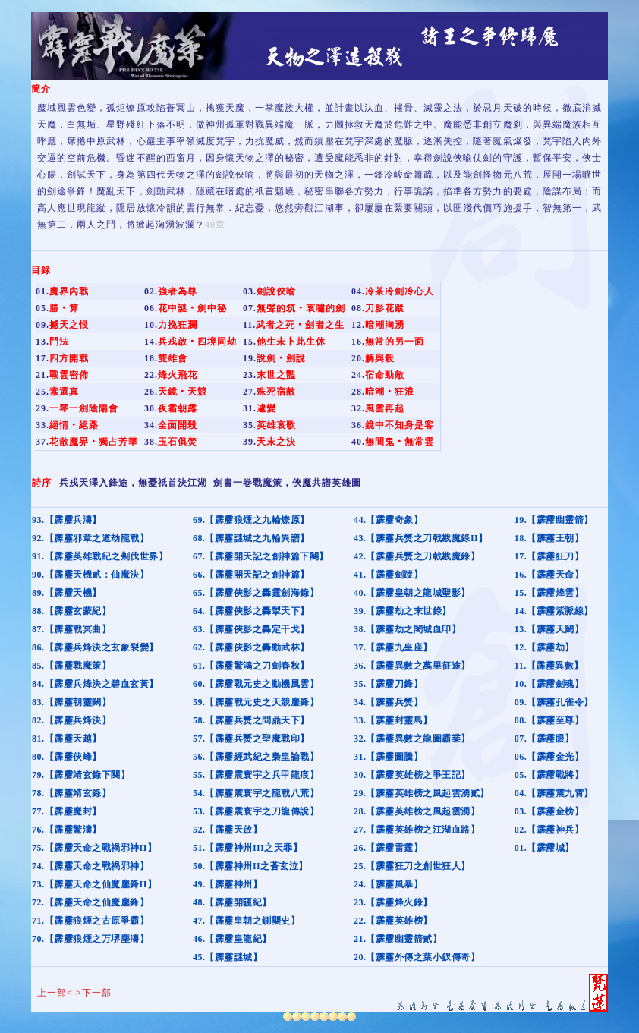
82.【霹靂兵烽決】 (71, 720)
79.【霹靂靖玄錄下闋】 (81, 775)
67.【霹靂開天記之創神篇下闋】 (261, 556)
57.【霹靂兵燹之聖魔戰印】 (251, 738)
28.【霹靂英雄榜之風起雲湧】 (417, 811)
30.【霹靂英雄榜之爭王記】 (412, 775)
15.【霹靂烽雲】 (549, 592)
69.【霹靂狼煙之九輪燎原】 (251, 520)
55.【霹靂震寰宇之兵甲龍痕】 (256, 775)
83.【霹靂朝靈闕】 (71, 702)
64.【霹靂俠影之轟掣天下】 (251, 611)
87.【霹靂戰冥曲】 (71, 629)
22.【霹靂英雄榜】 (393, 920)
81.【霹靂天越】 (67, 738)
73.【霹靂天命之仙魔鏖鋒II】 (94, 884)
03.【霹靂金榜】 (549, 811)
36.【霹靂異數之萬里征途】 (412, 665)
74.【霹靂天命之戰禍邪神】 (90, 866)
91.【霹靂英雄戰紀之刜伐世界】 (100, 556)
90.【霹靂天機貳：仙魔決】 (90, 574)
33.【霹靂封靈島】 (393, 720)
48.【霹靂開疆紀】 (232, 902)
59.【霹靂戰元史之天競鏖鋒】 (256, 702)
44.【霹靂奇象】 (388, 520)
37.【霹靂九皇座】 (393, 647)
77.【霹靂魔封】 (67, 811)
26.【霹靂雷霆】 (388, 847)
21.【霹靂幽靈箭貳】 (398, 939)
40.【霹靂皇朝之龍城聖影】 (412, 592)
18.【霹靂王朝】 (549, 538)
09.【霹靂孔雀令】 (554, 702)
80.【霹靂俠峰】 (67, 756)
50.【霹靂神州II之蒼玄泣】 (250, 866)
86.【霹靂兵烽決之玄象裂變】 (95, 647)
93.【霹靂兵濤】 (67, 520)
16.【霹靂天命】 (549, 574)
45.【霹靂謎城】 (228, 957)
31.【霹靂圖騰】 (388, 756)
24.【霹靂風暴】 (388, 884)
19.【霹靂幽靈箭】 (554, 520)
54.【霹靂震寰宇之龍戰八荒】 (256, 793)
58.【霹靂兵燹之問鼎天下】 (251, 720)
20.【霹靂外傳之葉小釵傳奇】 (417, 957)
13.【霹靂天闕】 (549, 629)
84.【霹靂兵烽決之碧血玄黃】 (95, 684)
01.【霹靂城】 (544, 847)
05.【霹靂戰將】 (549, 775)
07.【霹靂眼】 (544, 738)
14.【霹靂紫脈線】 (554, 611)
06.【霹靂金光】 (549, 756)
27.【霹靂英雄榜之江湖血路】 (417, 829)
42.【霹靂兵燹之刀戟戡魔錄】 (417, 556)
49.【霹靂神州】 (228, 884)
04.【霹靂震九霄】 (554, 793)
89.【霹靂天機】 (67, 592)
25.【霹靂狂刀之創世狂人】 (412, 866)
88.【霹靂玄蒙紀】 (71, 611)
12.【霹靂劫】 (544, 647)
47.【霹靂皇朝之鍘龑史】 (247, 920)
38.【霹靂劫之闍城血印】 (407, 629)
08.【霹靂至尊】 (549, 720)
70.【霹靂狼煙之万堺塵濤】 (90, 939)
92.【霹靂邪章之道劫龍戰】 (90, 538)
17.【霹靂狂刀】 (549, 556)
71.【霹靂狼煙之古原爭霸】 (90, 920)
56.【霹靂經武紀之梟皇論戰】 (256, 756)
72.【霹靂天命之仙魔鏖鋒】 (90, 902)
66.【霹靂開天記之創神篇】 (251, 574)
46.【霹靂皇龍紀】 (232, 939)
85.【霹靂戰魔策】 (71, 665)
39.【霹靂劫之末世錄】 (403, 611)
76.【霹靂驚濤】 (67, 829)
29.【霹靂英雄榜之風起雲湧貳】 (421, 793)
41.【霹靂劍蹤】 (388, 574)
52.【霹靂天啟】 (228, 829)
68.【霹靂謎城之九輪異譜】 (251, 538)
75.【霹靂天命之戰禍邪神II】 (94, 847)
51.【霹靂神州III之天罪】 (248, 847)
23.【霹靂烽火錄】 (393, 902)
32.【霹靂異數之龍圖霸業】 (412, 738)
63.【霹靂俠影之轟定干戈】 (251, 629)
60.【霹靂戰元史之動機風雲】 (256, 684)
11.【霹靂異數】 (549, 665)
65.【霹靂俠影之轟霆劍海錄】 (256, 592)
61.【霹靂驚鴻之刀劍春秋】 (251, 665)
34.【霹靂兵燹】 (388, 702)
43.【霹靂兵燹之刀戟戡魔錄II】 (421, 538)
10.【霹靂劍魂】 (549, 684)
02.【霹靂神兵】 (549, 829)
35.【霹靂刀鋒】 (388, 684)
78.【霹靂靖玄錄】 (71, 793)
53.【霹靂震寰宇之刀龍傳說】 (256, 811)
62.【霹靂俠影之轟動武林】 (251, 647)
